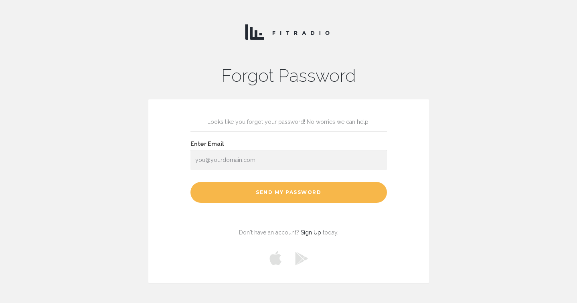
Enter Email (207, 144)
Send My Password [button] (288, 192)
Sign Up (311, 232)
